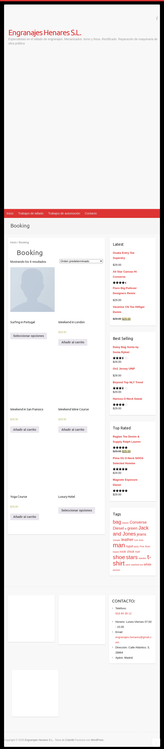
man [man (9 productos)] (119, 545)
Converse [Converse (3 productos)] (138, 522)
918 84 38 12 (123, 613)
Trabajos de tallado (31, 213)
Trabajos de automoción (64, 213)
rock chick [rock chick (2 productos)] (127, 551)
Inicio (9, 213)
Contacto (91, 213)
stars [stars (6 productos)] (132, 557)
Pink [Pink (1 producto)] (142, 546)
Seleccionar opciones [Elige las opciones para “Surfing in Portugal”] (28, 336)
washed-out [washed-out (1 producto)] (137, 564)
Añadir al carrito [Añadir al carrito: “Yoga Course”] (24, 516)
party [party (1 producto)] (136, 546)
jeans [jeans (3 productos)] (141, 534)
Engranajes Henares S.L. (44, 32)
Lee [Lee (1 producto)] (136, 540)
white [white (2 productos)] (147, 564)
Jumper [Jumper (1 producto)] (116, 540)
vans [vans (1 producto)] (128, 564)
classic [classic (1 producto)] (125, 522)
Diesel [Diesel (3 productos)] (118, 528)
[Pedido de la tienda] (81, 261)
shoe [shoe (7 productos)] (119, 557)
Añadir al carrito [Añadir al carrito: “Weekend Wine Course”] (72, 429)
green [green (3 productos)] (132, 528)
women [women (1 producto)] (116, 570)
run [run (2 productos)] (137, 551)
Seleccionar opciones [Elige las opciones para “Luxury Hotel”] (76, 510)
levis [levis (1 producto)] (141, 540)
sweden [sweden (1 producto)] (142, 558)
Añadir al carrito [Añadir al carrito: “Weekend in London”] (72, 342)
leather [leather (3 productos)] (127, 539)
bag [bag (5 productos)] (117, 522)
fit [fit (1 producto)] (125, 528)
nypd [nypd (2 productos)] (129, 546)
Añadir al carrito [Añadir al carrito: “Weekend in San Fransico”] (24, 429)
